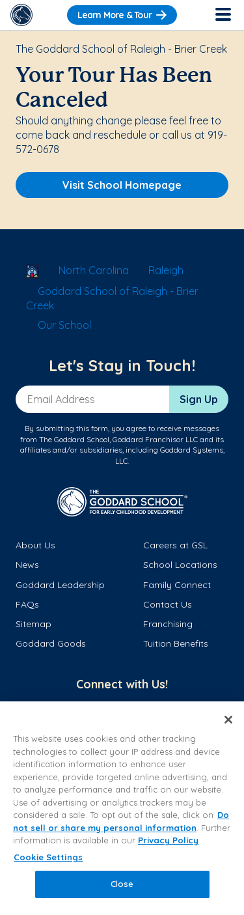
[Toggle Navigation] (222, 15)
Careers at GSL (175, 545)
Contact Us (167, 604)
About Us (35, 545)
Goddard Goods (51, 643)
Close (122, 884)
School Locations (180, 564)
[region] (122, 808)
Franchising (168, 624)
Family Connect (177, 585)
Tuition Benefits (175, 643)
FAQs (27, 604)
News (27, 564)
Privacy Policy (168, 840)
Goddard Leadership (60, 585)
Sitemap (33, 624)
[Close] (228, 719)
